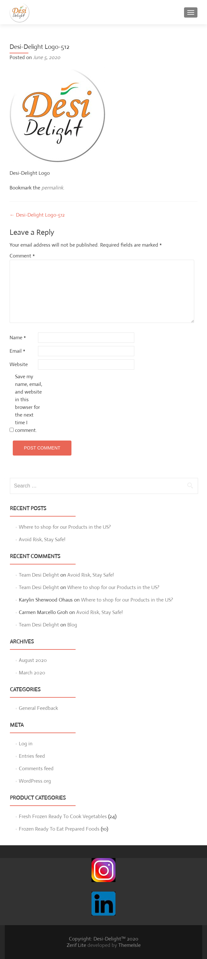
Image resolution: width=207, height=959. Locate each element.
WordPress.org (35, 781)
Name (18, 337)
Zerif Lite (77, 945)
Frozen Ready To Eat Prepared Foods (59, 828)
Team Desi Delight (39, 575)
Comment (22, 255)
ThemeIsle (129, 945)
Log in (26, 743)
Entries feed (32, 756)
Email (17, 351)
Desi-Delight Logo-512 (37, 214)
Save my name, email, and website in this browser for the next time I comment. (28, 403)
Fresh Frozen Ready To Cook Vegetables (63, 816)
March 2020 (32, 672)
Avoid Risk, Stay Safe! (42, 539)
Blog (72, 624)
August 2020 (33, 660)
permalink (52, 187)
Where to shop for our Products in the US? (65, 527)
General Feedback (38, 708)
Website (19, 364)
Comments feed (36, 768)
